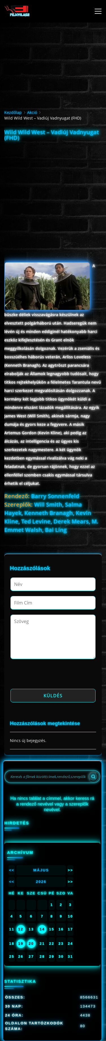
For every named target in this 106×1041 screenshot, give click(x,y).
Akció (32, 112)
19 (20, 943)
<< (11, 870)
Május (41, 870)
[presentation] (53, 676)
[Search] (93, 776)
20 (31, 943)
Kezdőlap (13, 112)
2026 (41, 882)
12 (20, 929)
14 (42, 929)
